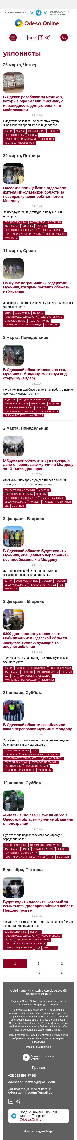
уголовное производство (35, 676)
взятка (8, 131)
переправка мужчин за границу (23, 234)
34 (38, 973)
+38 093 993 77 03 (22, 1075)
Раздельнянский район (57, 502)
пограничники (13, 766)
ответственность (15, 321)
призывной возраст (36, 766)
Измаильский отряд (16, 404)
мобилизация (36, 131)
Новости (53, 131)
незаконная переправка (19, 407)
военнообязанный (16, 222)
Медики (20, 131)
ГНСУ (35, 750)
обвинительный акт (52, 498)
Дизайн (29, 1131)
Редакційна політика (38, 1047)
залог (26, 849)
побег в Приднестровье (18, 947)
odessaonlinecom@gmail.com (31, 1092)
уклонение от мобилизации (21, 139)
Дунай (8, 313)
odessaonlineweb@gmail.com (31, 1082)
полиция (35, 502)
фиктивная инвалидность (20, 143)
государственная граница (45, 222)
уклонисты (47, 139)
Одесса (32, 135)
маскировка (38, 404)
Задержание (12, 226)
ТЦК (14, 676)
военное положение (17, 750)
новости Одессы (14, 135)
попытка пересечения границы (23, 325)
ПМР (51, 857)
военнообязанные (27, 581)
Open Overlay (13, 37)
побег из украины (55, 234)
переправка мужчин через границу (25, 857)
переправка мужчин (16, 762)
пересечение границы (43, 585)
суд (7, 506)
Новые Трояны (49, 411)
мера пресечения (43, 849)
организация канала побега (33, 940)
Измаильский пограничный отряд (24, 754)
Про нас (38, 1068)
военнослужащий (60, 668)
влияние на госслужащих (31, 668)
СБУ (7, 676)
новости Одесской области (21, 230)
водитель (10, 400)
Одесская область (51, 230)
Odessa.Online (30, 1119)
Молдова (28, 226)
